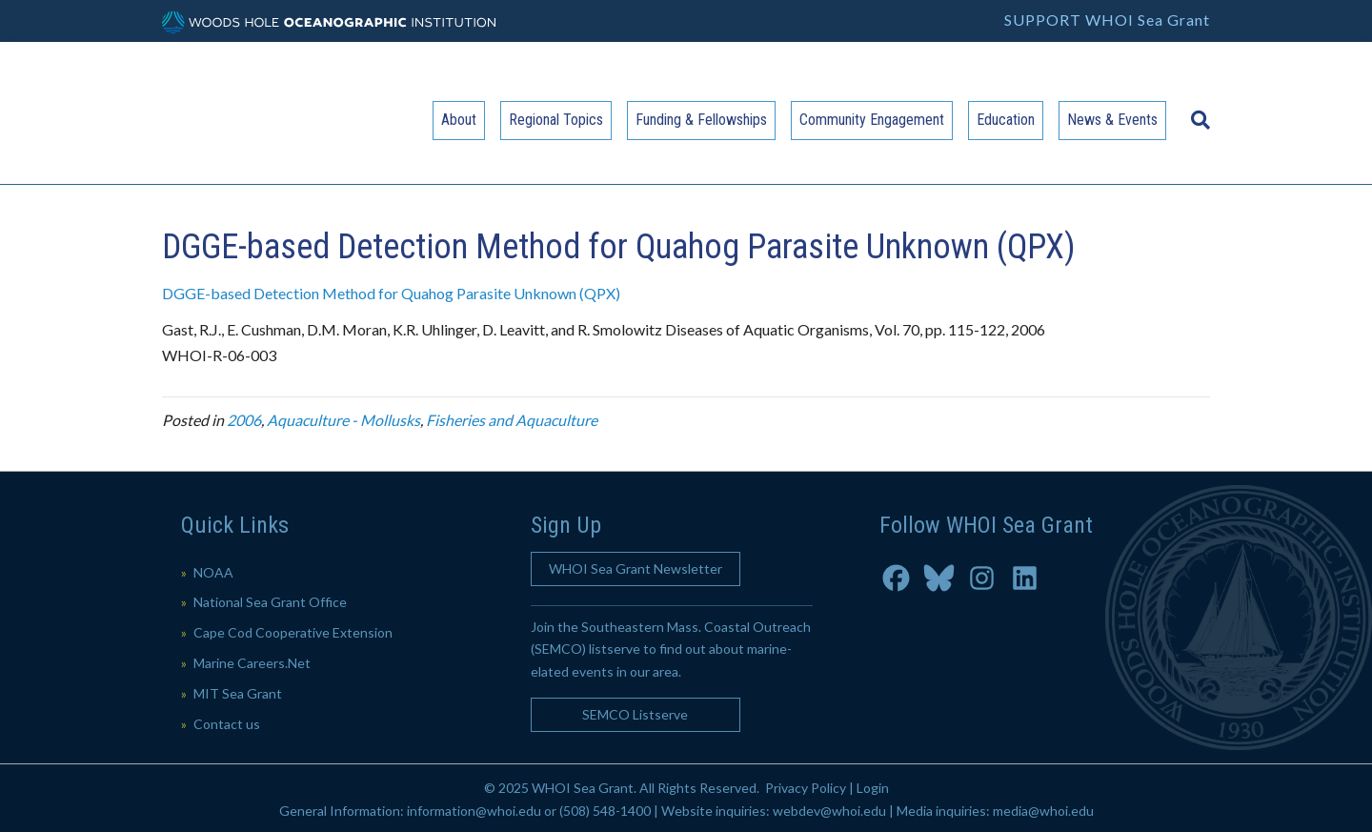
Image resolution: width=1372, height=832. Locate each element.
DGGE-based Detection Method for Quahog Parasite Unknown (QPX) (391, 293)
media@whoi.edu (1043, 810)
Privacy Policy (805, 788)
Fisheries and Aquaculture (511, 420)
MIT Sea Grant (237, 693)
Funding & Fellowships (701, 120)
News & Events (1112, 120)
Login (873, 788)
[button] (635, 569)
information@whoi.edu (474, 810)
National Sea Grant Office (270, 602)
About (458, 120)
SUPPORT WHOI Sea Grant (1107, 19)
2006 (244, 420)
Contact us (226, 724)
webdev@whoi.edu (829, 810)
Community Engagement (871, 120)
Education (1006, 120)
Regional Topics (556, 120)
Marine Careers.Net (252, 663)
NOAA (213, 572)
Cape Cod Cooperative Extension (293, 632)
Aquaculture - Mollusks (343, 420)
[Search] (1195, 110)
